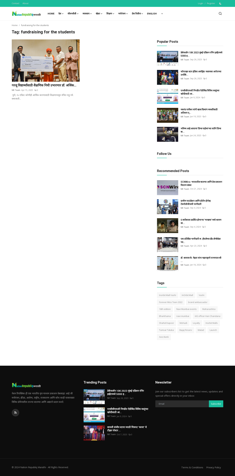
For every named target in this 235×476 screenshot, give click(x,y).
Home (51, 13)
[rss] (15, 412)
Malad (201, 330)
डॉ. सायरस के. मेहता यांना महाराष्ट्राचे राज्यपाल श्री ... (201, 259)
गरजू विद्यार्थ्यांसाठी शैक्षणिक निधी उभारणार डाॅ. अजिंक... (45, 85)
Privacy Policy (213, 467)
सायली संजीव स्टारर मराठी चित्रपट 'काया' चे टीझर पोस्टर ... (127, 429)
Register (211, 3)
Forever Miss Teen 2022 (170, 302)
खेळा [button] (99, 13)
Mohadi (183, 322)
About (25, 3)
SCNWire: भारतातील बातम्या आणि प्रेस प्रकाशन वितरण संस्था (201, 183)
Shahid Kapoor (166, 322)
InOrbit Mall (187, 295)
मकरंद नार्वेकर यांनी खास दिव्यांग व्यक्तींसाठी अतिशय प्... (199, 111)
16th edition (165, 309)
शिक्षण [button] (110, 13)
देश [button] (61, 13)
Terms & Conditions (191, 467)
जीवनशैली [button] (73, 13)
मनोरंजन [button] (123, 13)
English (152, 13)
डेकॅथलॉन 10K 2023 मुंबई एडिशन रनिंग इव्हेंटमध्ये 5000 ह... (201, 54)
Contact (15, 3)
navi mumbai (182, 316)
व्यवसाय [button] (87, 13)
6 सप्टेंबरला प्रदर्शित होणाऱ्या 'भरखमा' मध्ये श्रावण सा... (201, 221)
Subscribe (216, 403)
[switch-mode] (220, 3)
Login (200, 3)
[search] (220, 13)
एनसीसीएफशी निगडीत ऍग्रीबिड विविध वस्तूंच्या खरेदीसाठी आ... (200, 92)
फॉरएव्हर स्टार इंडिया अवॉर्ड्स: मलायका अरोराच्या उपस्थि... (201, 73)
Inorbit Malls (212, 322)
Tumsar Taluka (166, 330)
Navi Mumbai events (186, 309)
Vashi (201, 295)
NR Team (16, 90)
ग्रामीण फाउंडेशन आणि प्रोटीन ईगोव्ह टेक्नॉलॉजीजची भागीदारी (196, 202)
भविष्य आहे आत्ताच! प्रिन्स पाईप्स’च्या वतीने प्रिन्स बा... (201, 130)
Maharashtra (208, 309)
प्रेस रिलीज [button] (137, 13)
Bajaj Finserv (186, 330)
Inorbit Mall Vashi (167, 295)
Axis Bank (164, 336)
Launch (213, 330)
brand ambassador (197, 302)
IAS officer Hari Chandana (207, 316)
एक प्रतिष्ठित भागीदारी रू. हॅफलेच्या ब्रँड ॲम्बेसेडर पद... (201, 240)
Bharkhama (165, 316)
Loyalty (196, 322)
